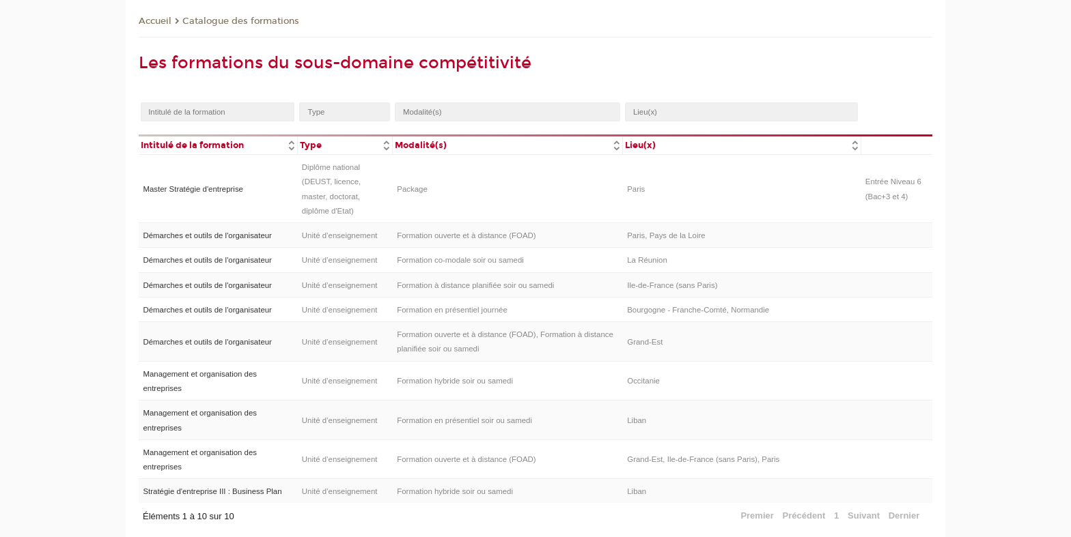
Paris (636, 189)
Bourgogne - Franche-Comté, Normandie (698, 310)
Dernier (904, 515)
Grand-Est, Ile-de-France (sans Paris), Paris (703, 459)
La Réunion (647, 260)
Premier (756, 515)
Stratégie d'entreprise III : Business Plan (212, 491)
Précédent (804, 515)
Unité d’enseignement (340, 235)
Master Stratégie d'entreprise (193, 189)
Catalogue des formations (240, 21)
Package (412, 189)
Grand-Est (645, 342)
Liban (636, 420)
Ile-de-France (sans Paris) (672, 285)
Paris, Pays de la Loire (666, 235)
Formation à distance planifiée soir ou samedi (475, 285)
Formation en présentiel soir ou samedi (464, 420)
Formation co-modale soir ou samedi (460, 260)
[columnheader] (218, 144)
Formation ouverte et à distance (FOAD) (466, 235)
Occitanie (643, 381)
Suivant (864, 515)
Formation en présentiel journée (452, 310)
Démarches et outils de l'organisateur (207, 235)
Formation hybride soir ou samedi (455, 381)
